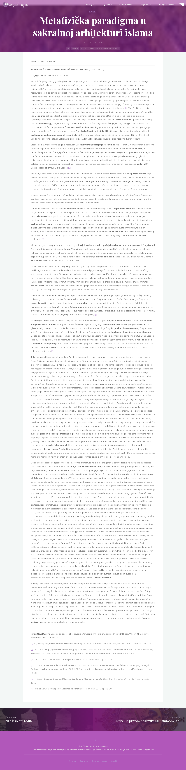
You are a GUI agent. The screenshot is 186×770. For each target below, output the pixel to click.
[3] (43, 239)
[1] (126, 108)
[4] (95, 314)
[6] (87, 508)
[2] (69, 167)
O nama (71, 760)
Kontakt (114, 760)
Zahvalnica (83, 760)
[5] (52, 351)
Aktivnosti (92, 11)
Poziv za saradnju (99, 760)
